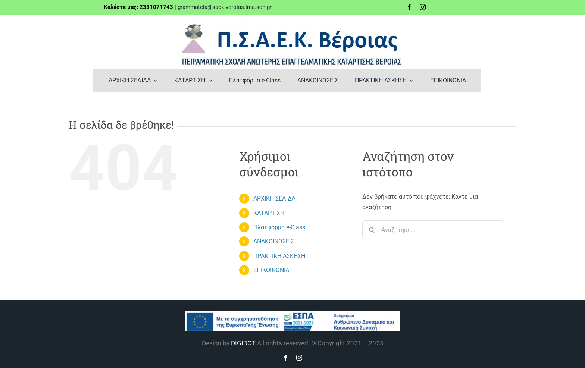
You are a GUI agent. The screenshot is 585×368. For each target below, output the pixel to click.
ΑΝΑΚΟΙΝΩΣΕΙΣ (273, 241)
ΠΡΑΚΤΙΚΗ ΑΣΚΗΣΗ (279, 256)
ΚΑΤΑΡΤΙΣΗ (268, 213)
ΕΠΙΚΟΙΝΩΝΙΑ (271, 270)
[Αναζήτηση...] (433, 229)
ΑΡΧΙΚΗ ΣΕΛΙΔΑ (274, 198)
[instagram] (423, 7)
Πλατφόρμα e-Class (279, 227)
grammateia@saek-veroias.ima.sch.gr (225, 7)
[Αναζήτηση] (371, 229)
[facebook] (409, 7)
